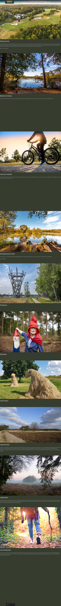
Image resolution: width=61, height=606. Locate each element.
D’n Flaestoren (3, 305)
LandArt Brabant (4, 401)
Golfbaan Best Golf (4, 41)
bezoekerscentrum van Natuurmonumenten (15, 256)
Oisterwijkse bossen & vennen (7, 254)
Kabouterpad (3, 354)
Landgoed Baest (4, 497)
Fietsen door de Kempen (6, 174)
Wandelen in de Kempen (6, 96)
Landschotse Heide (4, 444)
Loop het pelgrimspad (5, 550)
